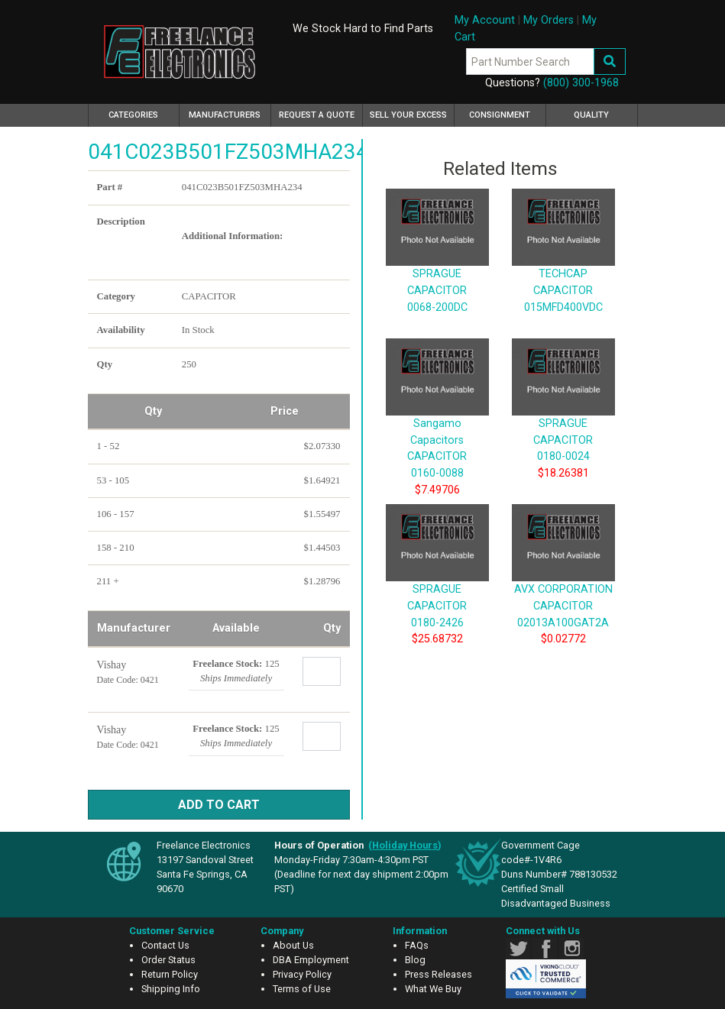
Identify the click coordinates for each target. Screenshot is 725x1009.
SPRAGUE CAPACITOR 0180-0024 (563, 416)
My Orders (548, 20)
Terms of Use (302, 988)
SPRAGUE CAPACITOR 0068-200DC (437, 267)
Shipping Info (170, 988)
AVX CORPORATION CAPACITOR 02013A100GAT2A (563, 582)
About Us (293, 945)
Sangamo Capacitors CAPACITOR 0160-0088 (437, 425)
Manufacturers (225, 115)
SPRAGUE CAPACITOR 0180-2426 (437, 582)
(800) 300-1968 (581, 82)
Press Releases (438, 974)
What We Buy (433, 988)
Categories (144, 113)
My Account (485, 20)
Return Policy (169, 974)
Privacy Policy (302, 974)
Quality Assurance (591, 118)
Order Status (168, 959)
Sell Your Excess (408, 115)
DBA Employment (311, 959)
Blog (415, 959)
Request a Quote (316, 115)
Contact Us (165, 945)
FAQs (417, 945)
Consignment (499, 115)
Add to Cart (219, 804)
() (405, 845)
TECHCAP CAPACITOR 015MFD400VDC (563, 267)
